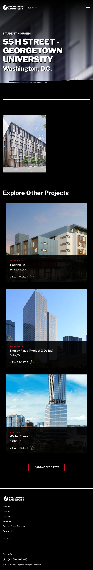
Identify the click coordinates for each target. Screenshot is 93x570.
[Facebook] (4, 559)
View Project (19, 276)
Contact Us (8, 531)
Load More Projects (46, 467)
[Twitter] (9, 559)
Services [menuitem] (7, 521)
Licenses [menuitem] (7, 516)
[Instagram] (25, 559)
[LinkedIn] (15, 559)
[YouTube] (20, 559)
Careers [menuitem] (7, 511)
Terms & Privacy (9, 554)
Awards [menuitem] (6, 506)
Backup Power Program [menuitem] (14, 526)
